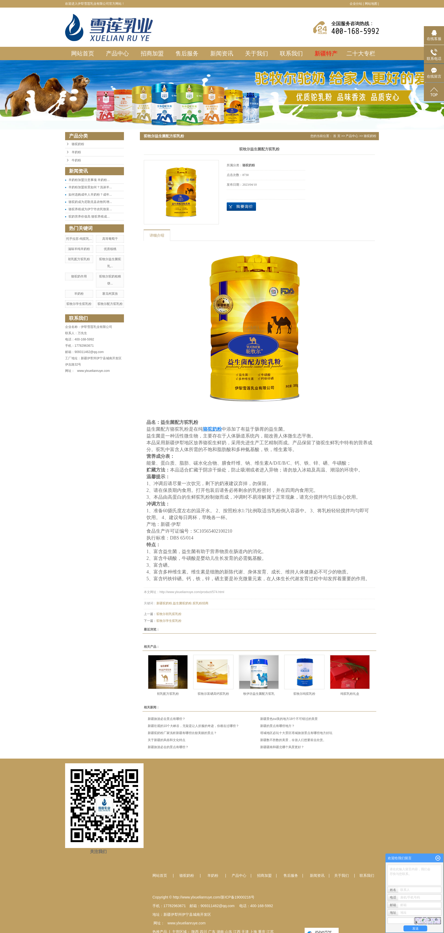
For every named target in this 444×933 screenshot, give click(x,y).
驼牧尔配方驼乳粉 (110, 304)
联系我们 (291, 53)
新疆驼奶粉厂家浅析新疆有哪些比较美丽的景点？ (182, 733)
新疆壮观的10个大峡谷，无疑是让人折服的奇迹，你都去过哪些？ (193, 726)
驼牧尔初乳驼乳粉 (168, 614)
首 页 (336, 136)
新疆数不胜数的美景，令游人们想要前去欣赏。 (293, 740)
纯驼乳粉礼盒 (349, 694)
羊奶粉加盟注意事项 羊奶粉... (89, 180)
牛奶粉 (76, 160)
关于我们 (256, 53)
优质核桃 (110, 249)
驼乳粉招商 (200, 603)
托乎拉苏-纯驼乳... (79, 239)
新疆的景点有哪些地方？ (277, 726)
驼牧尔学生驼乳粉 (79, 304)
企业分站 (356, 3)
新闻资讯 (221, 53)
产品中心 (117, 53)
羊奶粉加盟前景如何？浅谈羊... (90, 187)
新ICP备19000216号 (237, 897)
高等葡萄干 (110, 239)
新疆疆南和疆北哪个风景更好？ (282, 747)
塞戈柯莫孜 (110, 293)
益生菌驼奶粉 (182, 603)
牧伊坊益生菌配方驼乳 (259, 694)
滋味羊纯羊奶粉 (79, 249)
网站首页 (82, 53)
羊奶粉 (76, 152)
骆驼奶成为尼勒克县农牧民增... (90, 202)
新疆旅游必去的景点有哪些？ (168, 747)
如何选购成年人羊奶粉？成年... (90, 194)
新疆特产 (326, 53)
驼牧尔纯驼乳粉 (304, 694)
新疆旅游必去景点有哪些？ (166, 719)
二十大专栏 (360, 53)
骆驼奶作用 (79, 276)
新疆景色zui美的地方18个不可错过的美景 (289, 719)
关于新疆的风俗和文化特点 (166, 740)
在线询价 (241, 206)
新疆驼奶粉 (164, 603)
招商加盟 (152, 53)
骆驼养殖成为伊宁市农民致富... (90, 209)
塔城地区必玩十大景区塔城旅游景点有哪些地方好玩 (296, 733)
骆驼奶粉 (78, 144)
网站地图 (371, 3)
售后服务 (186, 53)
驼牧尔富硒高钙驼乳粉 (213, 694)
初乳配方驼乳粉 (79, 259)
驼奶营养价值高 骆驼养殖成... (89, 216)
